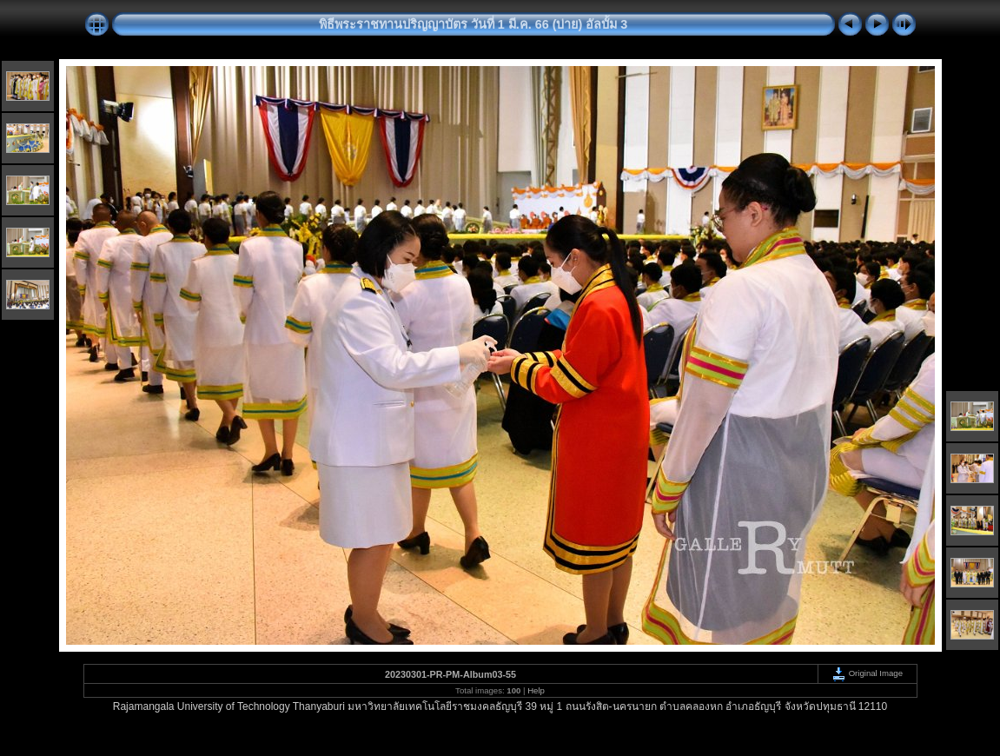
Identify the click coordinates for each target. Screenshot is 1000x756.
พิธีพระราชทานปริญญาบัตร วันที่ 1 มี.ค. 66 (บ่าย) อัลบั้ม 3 (473, 24)
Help (536, 690)
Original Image (867, 673)
